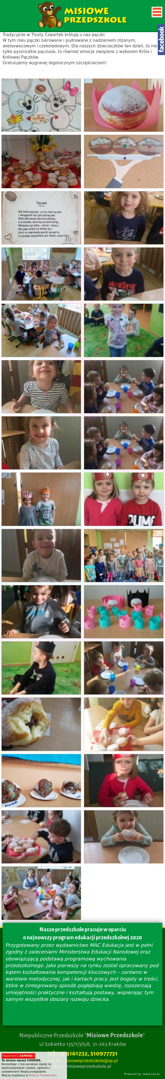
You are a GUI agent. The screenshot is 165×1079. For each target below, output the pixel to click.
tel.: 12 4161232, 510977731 (82, 1053)
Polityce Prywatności (42, 1075)
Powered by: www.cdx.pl (142, 1074)
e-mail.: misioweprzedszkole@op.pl (82, 1060)
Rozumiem (18, 1055)
